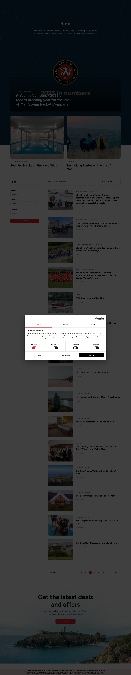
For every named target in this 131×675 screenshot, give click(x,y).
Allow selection (65, 355)
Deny (39, 355)
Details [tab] (65, 324)
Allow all (91, 355)
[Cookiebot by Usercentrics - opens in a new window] (96, 318)
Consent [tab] (38, 324)
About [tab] (93, 324)
